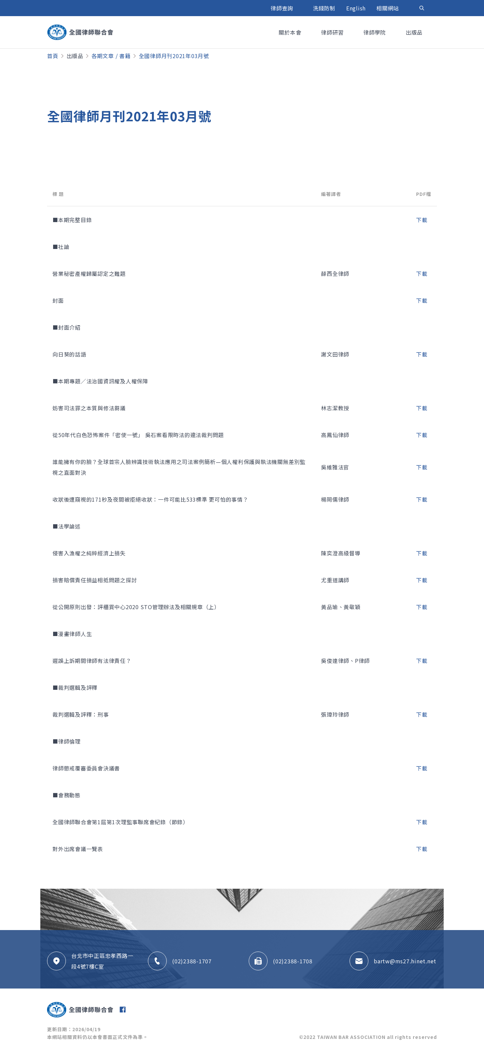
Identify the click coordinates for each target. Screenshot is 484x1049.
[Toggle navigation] (421, 8)
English (356, 8)
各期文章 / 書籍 (111, 56)
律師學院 (375, 32)
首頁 (52, 56)
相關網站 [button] (388, 8)
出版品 (75, 56)
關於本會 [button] (291, 32)
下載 (422, 220)
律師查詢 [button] (283, 8)
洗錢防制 (324, 8)
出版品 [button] (415, 32)
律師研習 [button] (333, 32)
